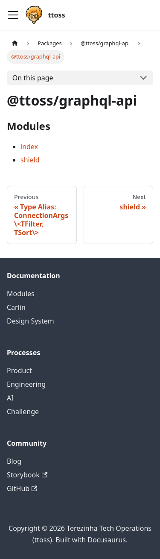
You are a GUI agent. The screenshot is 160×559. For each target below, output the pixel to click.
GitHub (22, 488)
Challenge (23, 411)
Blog (14, 461)
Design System (30, 321)
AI (10, 398)
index (29, 146)
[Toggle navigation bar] (13, 15)
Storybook (27, 475)
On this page (32, 77)
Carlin (16, 307)
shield (30, 160)
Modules (21, 293)
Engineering (26, 384)
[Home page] (15, 43)
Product (19, 370)
